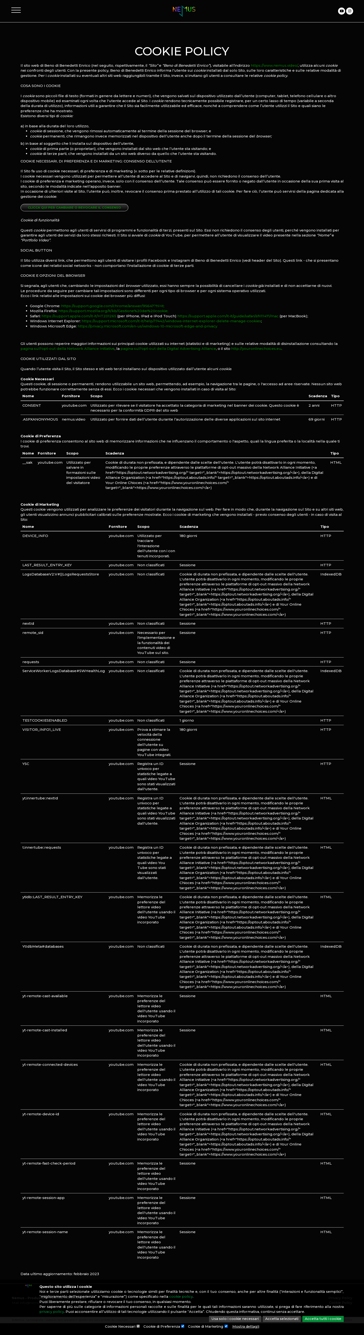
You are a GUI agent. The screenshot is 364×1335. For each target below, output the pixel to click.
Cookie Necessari (118, 1326)
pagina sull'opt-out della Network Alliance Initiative (68, 348)
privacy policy (64, 1312)
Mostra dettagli (248, 1326)
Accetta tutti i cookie (322, 1319)
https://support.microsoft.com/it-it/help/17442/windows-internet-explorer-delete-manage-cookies (171, 321)
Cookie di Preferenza (161, 1326)
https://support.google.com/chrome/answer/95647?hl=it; (112, 306)
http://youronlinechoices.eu (256, 348)
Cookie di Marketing (206, 1326)
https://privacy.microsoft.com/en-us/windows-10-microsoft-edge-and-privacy (147, 326)
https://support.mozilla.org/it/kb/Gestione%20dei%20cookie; (113, 311)
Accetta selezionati (280, 1319)
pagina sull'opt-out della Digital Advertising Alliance (168, 348)
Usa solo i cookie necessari (232, 1319)
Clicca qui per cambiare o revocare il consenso (74, 207)
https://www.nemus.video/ (274, 65)
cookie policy (204, 1296)
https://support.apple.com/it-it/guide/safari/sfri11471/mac (228, 316)
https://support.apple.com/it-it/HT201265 (79, 316)
